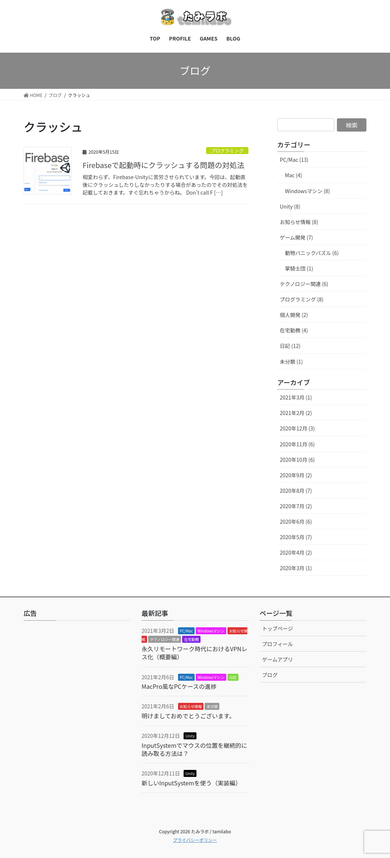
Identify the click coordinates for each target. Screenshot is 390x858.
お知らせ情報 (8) (299, 222)
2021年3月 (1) (296, 397)
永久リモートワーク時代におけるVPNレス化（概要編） (194, 652)
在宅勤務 (191, 639)
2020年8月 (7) (296, 490)
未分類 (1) (291, 361)
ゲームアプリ (277, 659)
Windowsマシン (211, 631)
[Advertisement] (77, 696)
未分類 (211, 706)
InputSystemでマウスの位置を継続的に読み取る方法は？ (194, 749)
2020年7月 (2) (296, 506)
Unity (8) (290, 206)
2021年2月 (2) (296, 412)
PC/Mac (186, 631)
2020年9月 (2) (296, 475)
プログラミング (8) (301, 299)
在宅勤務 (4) (294, 330)
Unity (190, 736)
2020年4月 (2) (296, 552)
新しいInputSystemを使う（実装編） (191, 782)
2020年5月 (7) (296, 537)
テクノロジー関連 (164, 639)
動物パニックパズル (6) (312, 253)
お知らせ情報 (191, 706)
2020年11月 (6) (297, 444)
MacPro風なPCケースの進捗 (179, 686)
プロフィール (277, 644)
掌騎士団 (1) (299, 268)
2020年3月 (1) (296, 568)
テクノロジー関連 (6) (304, 283)
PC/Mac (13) (294, 159)
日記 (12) (290, 345)
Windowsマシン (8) (307, 191)
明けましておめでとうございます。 (188, 715)
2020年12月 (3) (297, 428)
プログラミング (227, 150)
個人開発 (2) (294, 314)
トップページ (277, 628)
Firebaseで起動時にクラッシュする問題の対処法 (163, 165)
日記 (233, 677)
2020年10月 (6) (297, 459)
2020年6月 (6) (296, 521)
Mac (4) (293, 175)
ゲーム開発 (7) (296, 237)
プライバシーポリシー (195, 840)
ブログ (270, 675)
